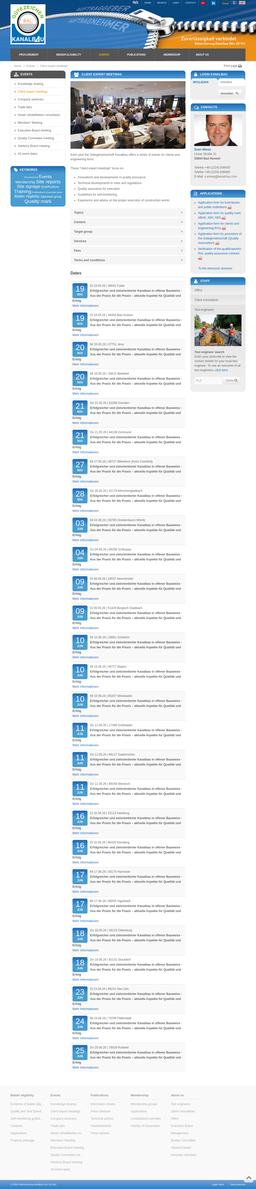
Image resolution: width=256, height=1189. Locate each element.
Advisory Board (181, 1147)
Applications (18, 1133)
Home (147, 3)
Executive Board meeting (32, 130)
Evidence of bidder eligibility (27, 1104)
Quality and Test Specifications (27, 1111)
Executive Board (181, 1126)
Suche (231, 380)
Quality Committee (183, 1140)
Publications (136, 54)
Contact (190, 3)
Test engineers (180, 1104)
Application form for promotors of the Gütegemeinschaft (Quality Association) (220, 238)
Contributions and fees (146, 1118)
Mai (80, 290)
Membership (172, 54)
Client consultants (182, 1111)
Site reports (48, 181)
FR (234, 2)
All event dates (26, 154)
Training (22, 191)
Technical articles (102, 1118)
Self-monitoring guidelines (27, 1118)
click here (221, 370)
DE (225, 2)
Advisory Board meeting (32, 146)
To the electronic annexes (215, 268)
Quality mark (38, 201)
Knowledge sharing (28, 84)
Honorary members (183, 1155)
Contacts (16, 1126)
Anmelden (230, 93)
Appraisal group (51, 196)
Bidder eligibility (68, 54)
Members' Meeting (28, 122)
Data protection (238, 1184)
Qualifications (50, 186)
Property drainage (22, 1140)
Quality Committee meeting (34, 138)
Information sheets (103, 1104)
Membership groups (144, 1104)
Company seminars (29, 99)
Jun (80, 525)
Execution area (54, 192)
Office (174, 1118)
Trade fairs (23, 107)
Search (162, 3)
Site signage (28, 187)
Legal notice (218, 1184)
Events (104, 54)
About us (202, 54)
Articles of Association (145, 1126)
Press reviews (100, 1133)
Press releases (100, 1111)
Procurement (28, 54)
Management (179, 1133)
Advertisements (101, 1126)
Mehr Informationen (85, 306)
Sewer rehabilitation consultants (37, 115)
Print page (233, 66)
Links (175, 3)
